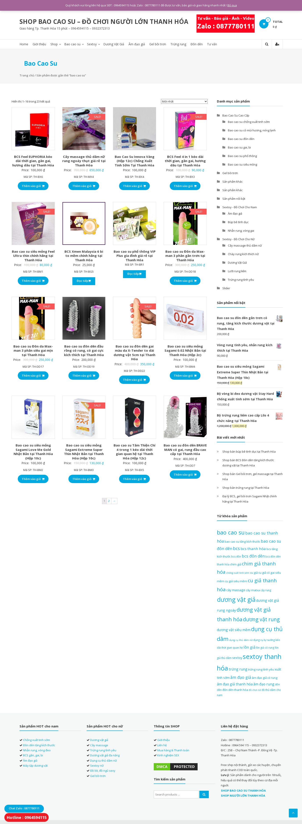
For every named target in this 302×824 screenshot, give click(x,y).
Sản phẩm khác (232, 181)
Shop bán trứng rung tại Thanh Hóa (245, 487)
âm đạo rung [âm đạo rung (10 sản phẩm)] (263, 683)
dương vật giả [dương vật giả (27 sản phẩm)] (236, 599)
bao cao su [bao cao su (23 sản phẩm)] (231, 532)
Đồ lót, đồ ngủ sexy (102, 770)
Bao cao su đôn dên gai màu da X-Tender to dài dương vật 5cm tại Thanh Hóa (134, 352)
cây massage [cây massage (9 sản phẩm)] (235, 589)
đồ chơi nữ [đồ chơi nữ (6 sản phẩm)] (255, 689)
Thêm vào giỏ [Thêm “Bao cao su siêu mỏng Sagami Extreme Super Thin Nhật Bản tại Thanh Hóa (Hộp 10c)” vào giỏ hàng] (83, 478)
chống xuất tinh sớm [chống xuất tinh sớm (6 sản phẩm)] (237, 572)
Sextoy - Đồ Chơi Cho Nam (239, 206)
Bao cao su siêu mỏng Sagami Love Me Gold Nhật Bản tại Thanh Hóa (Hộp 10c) (33, 451)
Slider (226, 287)
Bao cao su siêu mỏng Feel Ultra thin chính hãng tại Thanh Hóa (33, 255)
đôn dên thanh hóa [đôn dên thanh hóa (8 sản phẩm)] (235, 689)
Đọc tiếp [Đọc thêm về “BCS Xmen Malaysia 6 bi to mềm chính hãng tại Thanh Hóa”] (84, 280)
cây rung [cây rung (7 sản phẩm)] (266, 590)
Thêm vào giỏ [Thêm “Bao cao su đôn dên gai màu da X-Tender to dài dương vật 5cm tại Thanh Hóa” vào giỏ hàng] (134, 379)
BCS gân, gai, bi (33, 755)
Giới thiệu (39, 44)
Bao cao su (72, 44)
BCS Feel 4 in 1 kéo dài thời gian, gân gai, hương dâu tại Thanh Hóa (185, 160)
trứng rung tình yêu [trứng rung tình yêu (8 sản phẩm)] (261, 669)
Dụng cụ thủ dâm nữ (103, 760)
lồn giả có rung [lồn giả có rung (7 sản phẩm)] (265, 647)
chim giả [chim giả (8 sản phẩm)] (235, 564)
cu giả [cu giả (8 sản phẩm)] (254, 572)
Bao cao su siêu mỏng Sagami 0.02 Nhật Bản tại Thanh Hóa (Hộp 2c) (185, 350)
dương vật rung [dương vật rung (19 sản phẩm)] (261, 618)
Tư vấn (212, 44)
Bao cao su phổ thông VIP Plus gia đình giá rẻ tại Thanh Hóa (134, 255)
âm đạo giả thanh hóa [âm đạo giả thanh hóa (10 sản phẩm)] (235, 683)
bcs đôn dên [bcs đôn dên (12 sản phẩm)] (253, 555)
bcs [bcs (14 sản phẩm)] (236, 548)
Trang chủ (27, 75)
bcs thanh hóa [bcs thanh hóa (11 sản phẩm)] (253, 548)
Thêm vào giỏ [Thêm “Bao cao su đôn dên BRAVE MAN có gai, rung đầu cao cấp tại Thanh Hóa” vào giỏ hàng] (185, 474)
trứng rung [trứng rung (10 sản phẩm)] (238, 668)
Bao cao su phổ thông (242, 155)
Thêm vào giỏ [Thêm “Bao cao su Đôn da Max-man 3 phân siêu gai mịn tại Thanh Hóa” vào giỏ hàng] (33, 375)
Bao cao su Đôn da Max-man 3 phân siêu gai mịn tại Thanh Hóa (33, 350)
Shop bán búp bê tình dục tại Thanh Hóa (249, 451)
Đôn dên (197, 44)
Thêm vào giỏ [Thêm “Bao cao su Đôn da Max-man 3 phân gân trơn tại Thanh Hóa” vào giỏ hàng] (185, 280)
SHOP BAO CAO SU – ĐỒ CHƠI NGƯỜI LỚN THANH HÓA (104, 21)
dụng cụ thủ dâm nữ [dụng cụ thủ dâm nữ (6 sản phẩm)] (241, 639)
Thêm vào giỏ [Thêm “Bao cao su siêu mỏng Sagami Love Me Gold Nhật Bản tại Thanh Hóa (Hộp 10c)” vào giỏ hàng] (33, 478)
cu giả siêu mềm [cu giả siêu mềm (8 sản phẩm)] (236, 581)
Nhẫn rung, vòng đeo (37, 750)
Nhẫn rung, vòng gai (241, 230)
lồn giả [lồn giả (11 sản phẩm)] (249, 646)
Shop (54, 44)
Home (24, 44)
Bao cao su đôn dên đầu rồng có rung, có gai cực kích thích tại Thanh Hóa (84, 350)
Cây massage (99, 744)
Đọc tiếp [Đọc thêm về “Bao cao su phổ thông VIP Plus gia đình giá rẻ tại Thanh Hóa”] (134, 273)
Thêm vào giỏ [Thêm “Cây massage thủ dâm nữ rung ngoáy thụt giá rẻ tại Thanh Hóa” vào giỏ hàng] (83, 185)
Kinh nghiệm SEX (168, 755)
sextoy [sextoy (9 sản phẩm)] (237, 657)
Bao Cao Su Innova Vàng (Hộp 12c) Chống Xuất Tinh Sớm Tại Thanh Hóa (134, 160)
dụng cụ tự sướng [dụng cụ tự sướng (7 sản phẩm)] (264, 639)
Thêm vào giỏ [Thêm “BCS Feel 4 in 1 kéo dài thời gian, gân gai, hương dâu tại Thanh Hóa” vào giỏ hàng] (185, 185)
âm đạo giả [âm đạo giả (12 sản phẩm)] (240, 676)
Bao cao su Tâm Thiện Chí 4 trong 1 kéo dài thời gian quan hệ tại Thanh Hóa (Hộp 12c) (134, 451)
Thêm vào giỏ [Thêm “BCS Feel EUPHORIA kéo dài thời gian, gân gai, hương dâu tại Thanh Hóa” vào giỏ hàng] (33, 185)
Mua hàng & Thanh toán (173, 750)
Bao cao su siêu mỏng (242, 164)
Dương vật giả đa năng (105, 755)
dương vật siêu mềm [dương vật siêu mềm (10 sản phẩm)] (233, 629)
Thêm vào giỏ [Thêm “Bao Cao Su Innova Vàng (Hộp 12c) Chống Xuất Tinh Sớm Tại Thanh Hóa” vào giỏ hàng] (134, 185)
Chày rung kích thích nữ (243, 253)
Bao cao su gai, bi (239, 147)
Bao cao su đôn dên (241, 138)
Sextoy (92, 44)
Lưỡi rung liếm (237, 270)
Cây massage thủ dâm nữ (245, 245)
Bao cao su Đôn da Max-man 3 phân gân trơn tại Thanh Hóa (185, 255)
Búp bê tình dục (238, 221)
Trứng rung (178, 44)
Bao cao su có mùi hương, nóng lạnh (252, 130)
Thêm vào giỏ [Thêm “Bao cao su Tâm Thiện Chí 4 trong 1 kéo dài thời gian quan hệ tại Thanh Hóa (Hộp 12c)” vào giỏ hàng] (134, 478)
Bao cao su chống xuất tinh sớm (249, 121)
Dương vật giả (99, 739)
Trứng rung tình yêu (241, 279)
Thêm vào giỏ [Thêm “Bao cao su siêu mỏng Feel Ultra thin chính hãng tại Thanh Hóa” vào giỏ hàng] (33, 280)
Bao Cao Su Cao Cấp (235, 115)
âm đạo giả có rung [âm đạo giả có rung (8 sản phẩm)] (264, 677)
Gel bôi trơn (157, 44)
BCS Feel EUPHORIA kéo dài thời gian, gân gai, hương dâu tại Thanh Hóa (33, 160)
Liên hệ (162, 744)
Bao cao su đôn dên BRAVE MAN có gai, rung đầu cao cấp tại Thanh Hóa (185, 449)
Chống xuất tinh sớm (36, 739)
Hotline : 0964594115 (26, 817)
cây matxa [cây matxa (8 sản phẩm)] (253, 590)
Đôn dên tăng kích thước (39, 744)
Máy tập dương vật (35, 765)
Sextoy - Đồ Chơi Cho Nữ (238, 238)
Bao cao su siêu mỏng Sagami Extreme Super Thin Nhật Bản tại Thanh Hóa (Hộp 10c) (84, 451)
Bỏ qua (232, 5)
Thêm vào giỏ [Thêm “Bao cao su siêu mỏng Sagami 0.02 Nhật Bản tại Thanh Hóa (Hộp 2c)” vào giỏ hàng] (185, 375)
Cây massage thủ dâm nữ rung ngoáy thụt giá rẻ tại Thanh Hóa (83, 160)
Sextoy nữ (97, 765)
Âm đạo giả (137, 44)
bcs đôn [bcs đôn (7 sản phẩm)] (236, 556)
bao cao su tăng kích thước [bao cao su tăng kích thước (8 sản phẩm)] (242, 541)
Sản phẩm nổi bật (233, 198)
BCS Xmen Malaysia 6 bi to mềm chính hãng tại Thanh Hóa (83, 255)
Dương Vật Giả (113, 44)
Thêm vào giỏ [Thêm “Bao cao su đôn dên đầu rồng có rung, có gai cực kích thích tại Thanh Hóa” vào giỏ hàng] (83, 375)
